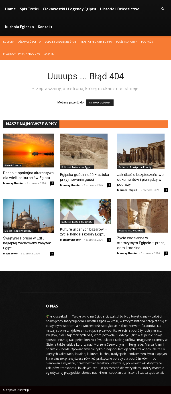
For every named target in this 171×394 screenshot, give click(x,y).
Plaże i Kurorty (126, 41)
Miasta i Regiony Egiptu (96, 41)
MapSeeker (10, 253)
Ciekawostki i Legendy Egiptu (69, 8)
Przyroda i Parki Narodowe (21, 53)
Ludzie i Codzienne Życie (60, 41)
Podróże (147, 41)
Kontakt (45, 26)
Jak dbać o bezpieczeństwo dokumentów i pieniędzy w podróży (140, 179)
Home (10, 8)
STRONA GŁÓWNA (99, 102)
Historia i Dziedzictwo (119, 8)
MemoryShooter (13, 183)
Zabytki (49, 53)
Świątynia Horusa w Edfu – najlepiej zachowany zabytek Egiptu (27, 243)
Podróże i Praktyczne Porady (134, 167)
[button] (162, 9)
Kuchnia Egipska (19, 26)
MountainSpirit (127, 190)
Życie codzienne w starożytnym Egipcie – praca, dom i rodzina (141, 243)
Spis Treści (29, 8)
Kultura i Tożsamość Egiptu (22, 41)
